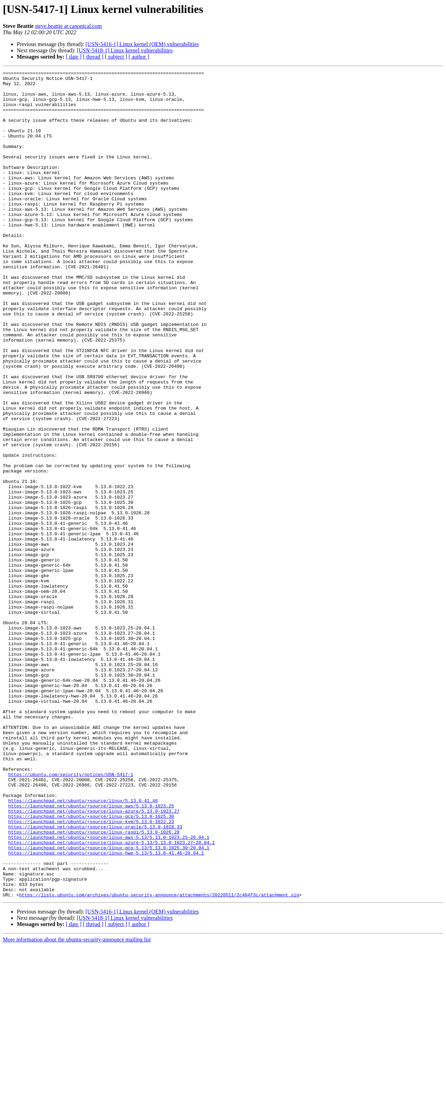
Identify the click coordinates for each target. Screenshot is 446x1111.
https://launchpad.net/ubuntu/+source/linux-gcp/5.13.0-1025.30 (91, 966)
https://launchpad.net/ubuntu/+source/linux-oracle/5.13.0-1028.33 (95, 978)
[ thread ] (93, 57)
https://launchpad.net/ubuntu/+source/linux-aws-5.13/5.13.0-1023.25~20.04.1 (108, 991)
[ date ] (74, 57)
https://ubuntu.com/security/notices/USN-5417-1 (70, 915)
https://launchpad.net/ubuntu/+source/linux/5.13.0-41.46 (83, 947)
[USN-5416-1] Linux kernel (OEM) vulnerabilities (142, 44)
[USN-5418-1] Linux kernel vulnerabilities (124, 50)
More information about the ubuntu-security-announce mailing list (77, 1105)
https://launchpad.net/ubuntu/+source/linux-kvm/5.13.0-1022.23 (91, 972)
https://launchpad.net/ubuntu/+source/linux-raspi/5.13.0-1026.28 (93, 985)
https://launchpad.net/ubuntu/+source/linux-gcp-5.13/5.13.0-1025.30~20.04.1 (108, 1003)
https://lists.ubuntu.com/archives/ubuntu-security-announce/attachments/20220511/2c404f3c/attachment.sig (159, 1060)
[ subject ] (116, 57)
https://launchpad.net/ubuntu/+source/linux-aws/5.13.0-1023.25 (91, 953)
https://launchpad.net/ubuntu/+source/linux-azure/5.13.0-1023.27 (93, 959)
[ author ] (139, 57)
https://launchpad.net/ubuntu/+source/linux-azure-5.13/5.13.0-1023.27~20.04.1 (111, 997)
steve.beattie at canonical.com (68, 26)
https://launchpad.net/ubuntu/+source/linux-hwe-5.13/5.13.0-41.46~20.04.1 (106, 1010)
